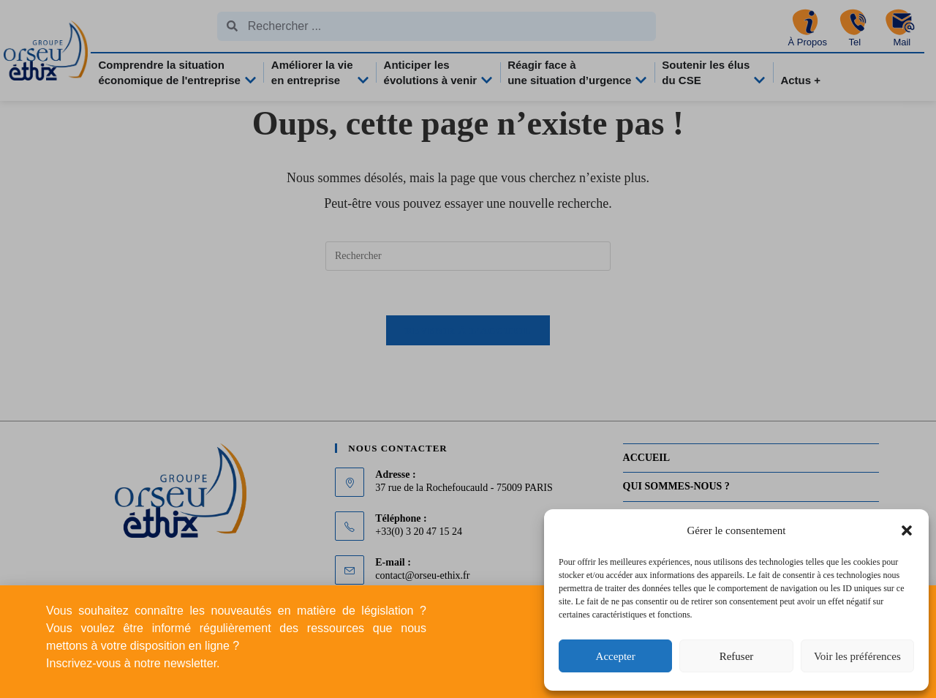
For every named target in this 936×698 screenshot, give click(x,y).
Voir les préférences (857, 656)
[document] (468, 349)
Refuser (737, 656)
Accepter (615, 656)
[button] (906, 530)
